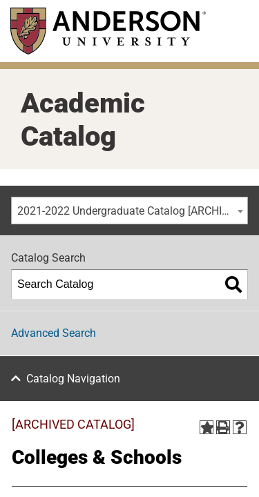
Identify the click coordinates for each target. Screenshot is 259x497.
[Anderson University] (108, 30)
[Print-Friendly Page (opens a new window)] (223, 427)
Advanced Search (53, 333)
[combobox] (129, 210)
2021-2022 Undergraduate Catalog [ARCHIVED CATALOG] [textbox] (132, 210)
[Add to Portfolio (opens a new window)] (206, 427)
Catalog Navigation (73, 378)
